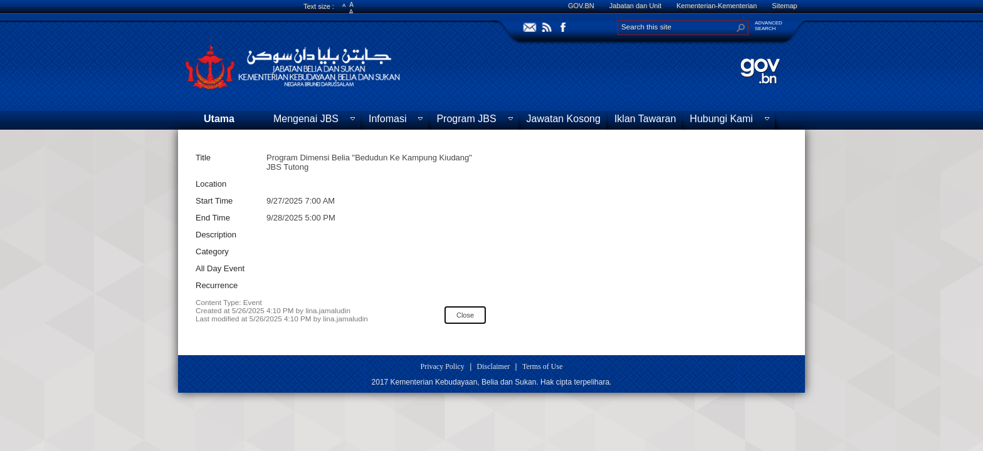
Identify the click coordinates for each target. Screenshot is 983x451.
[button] (741, 27)
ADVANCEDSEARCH (768, 25)
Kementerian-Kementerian (716, 5)
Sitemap (784, 5)
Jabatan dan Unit (635, 5)
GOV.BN (581, 5)
